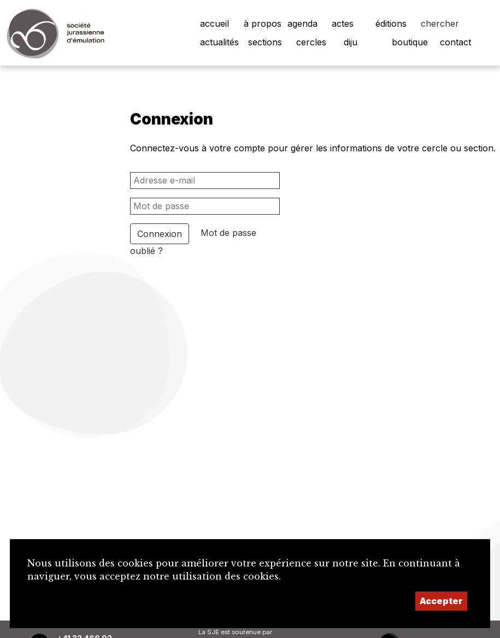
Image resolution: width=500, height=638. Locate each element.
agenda (302, 23)
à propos (262, 23)
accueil (214, 23)
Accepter (441, 600)
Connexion (159, 233)
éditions (391, 23)
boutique (410, 42)
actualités (219, 42)
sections (265, 42)
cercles (311, 42)
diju (350, 42)
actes (343, 23)
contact (455, 42)
